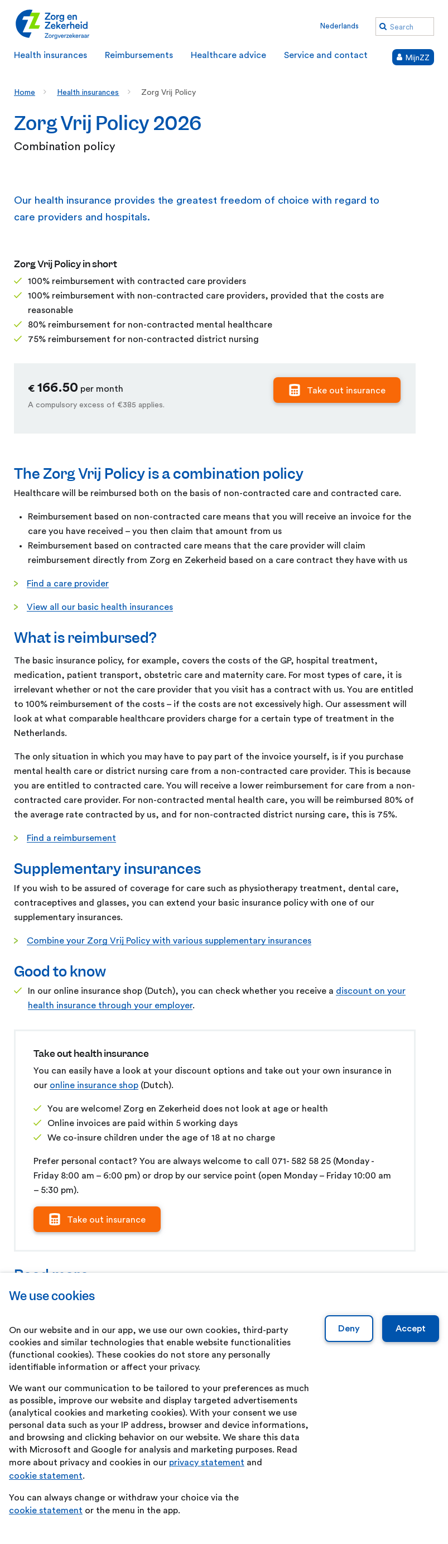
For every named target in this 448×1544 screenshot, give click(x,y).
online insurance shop (94, 1085)
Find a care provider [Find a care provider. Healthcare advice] (68, 583)
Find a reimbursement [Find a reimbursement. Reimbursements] (71, 838)
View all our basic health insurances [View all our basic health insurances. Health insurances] (100, 607)
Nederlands (339, 26)
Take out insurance (346, 390)
